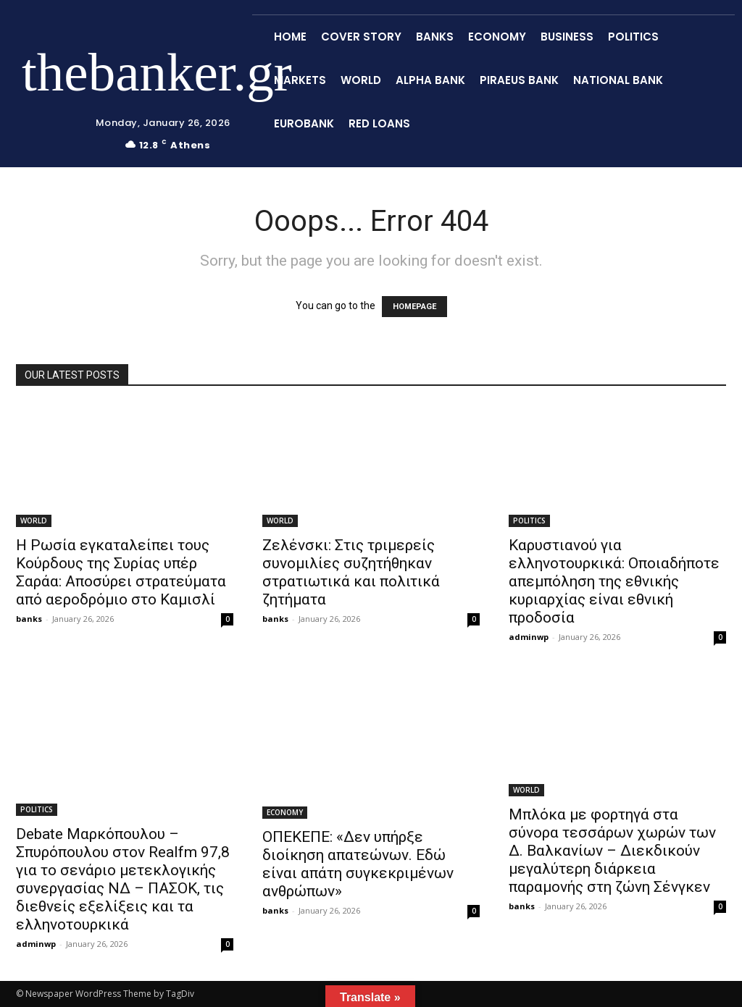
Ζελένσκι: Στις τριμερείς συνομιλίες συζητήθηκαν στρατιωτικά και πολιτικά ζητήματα (351, 572)
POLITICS (529, 520)
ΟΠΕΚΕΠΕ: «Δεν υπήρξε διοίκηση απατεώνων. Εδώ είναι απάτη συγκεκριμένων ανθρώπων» (358, 864)
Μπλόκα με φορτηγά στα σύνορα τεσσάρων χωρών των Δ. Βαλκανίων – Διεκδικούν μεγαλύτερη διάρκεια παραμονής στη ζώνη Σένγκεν (612, 851)
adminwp (529, 636)
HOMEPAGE (414, 306)
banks (29, 618)
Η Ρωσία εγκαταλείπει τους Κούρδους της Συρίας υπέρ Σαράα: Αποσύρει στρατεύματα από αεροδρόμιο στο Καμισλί (121, 572)
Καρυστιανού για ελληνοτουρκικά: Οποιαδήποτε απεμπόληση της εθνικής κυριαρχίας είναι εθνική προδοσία (614, 581)
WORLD (33, 520)
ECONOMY (285, 812)
